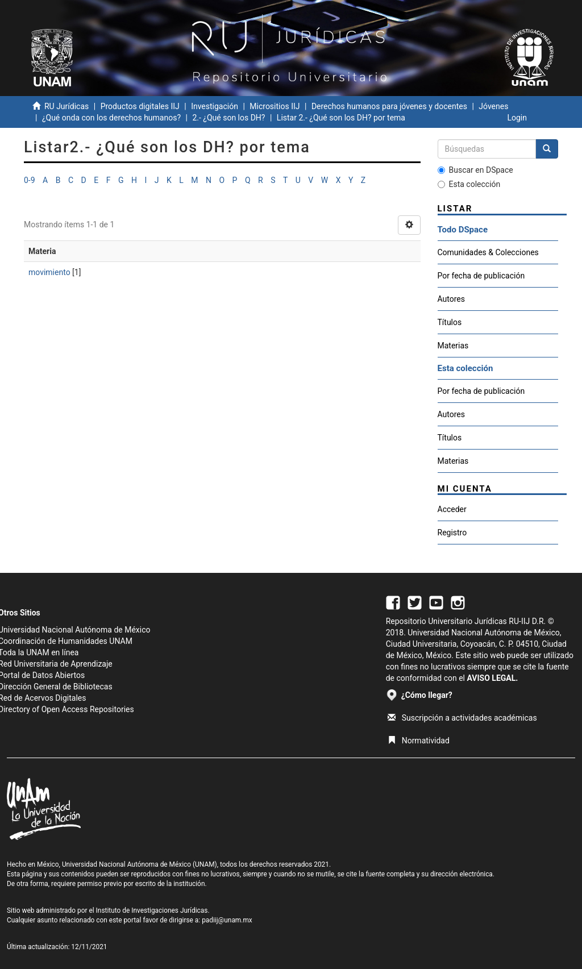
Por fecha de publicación (481, 275)
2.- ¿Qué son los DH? (228, 117)
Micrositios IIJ (275, 106)
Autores (451, 298)
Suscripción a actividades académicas (462, 717)
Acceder (452, 509)
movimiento (49, 272)
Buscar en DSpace (475, 169)
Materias (453, 345)
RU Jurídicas (66, 106)
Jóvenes (493, 106)
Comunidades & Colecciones (488, 252)
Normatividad (419, 740)
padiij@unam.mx (227, 920)
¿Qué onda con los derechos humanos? (111, 117)
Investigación (214, 106)
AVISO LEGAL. (492, 678)
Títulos (450, 322)
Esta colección (469, 184)
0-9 (29, 180)
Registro (452, 532)
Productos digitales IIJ (140, 106)
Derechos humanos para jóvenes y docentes (389, 106)
